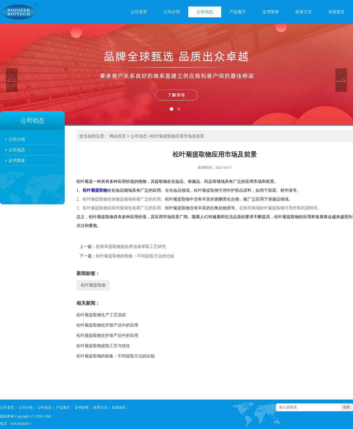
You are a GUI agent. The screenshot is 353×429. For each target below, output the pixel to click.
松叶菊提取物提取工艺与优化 (103, 346)
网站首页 (117, 136)
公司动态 (205, 12)
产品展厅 (237, 12)
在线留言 (336, 12)
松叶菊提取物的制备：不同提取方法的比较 (135, 256)
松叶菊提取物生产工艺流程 (101, 315)
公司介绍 (172, 12)
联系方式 (303, 12)
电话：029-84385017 (15, 424)
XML (48, 416)
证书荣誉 (270, 12)
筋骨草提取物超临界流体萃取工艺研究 (131, 246)
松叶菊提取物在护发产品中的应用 (107, 335)
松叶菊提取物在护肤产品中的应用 (107, 325)
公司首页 (139, 12)
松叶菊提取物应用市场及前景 (177, 136)
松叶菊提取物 (95, 190)
